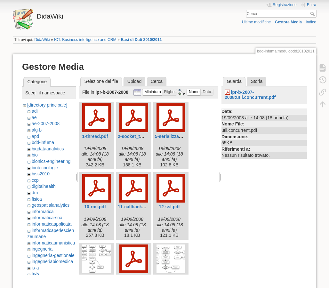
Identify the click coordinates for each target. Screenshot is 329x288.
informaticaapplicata (52, 224)
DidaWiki (42, 39)
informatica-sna (47, 217)
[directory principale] (47, 105)
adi (35, 111)
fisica (37, 199)
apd (35, 136)
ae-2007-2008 (46, 123)
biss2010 (41, 173)
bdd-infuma (43, 142)
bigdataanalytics (48, 148)
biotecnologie (45, 167)
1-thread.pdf (95, 136)
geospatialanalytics (50, 205)
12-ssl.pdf (169, 206)
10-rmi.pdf (95, 206)
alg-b (37, 129)
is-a (35, 267)
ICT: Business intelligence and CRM (85, 39)
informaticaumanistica (53, 242)
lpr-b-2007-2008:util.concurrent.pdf (250, 95)
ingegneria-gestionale (53, 255)
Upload (134, 81)
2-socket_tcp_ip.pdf (139, 136)
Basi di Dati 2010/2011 (141, 39)
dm (35, 192)
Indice (311, 22)
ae (34, 117)
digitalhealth (44, 186)
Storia (257, 81)
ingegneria (42, 249)
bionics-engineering (51, 161)
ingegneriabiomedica (52, 261)
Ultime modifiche (256, 22)
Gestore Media (288, 22)
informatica (42, 211)
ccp (35, 180)
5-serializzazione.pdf (176, 136)
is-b (35, 274)
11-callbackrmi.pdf (137, 206)
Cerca (313, 14)
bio (35, 154)
